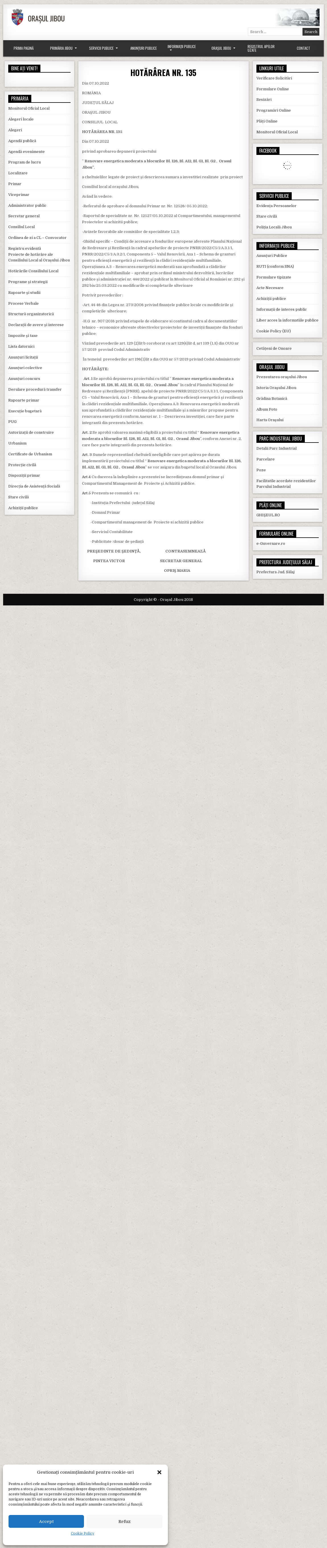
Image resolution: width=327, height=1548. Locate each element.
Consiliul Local (21, 227)
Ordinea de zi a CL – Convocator (37, 238)
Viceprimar (18, 195)
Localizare (18, 173)
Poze (261, 470)
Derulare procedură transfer (35, 389)
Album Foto (266, 409)
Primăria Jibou (61, 48)
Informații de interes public (281, 309)
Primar (14, 184)
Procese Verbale (23, 303)
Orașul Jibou (221, 48)
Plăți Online (266, 121)
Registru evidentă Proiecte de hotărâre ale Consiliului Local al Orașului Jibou (39, 254)
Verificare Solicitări (274, 78)
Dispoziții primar (24, 475)
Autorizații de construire (31, 432)
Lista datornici (21, 346)
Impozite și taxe (23, 335)
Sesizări (264, 99)
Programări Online (273, 110)
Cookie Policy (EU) (273, 331)
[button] (159, 1472)
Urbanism (17, 443)
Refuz (124, 1521)
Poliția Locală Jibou (274, 227)
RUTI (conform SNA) (275, 266)
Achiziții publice (23, 508)
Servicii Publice (101, 48)
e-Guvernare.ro (270, 543)
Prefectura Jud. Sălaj (275, 572)
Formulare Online (272, 89)
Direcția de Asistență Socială (34, 486)
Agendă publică (22, 141)
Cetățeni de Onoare (274, 348)
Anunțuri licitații (23, 357)
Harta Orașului (269, 420)
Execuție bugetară (25, 411)
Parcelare (265, 459)
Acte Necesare (269, 288)
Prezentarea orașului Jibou (281, 377)
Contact (303, 48)
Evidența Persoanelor (276, 206)
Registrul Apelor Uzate (261, 48)
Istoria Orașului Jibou (276, 388)
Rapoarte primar (23, 400)
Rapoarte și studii (24, 292)
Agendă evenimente (26, 152)
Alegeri (15, 130)
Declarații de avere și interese (36, 325)
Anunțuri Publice (143, 48)
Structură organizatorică (31, 314)
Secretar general (24, 216)
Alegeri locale (21, 119)
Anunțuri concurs (24, 378)
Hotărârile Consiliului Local (33, 271)
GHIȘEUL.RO (268, 515)
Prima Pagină (24, 48)
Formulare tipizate (273, 277)
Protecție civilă (22, 465)
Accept (46, 1521)
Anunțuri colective (25, 368)
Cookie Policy (82, 1533)
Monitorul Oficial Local (29, 108)
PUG (12, 421)
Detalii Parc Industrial (276, 448)
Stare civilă (18, 497)
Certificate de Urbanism (30, 454)
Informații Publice (182, 46)
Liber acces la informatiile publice (287, 320)
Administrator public (27, 205)
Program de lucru (24, 162)
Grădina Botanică (271, 398)
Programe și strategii (28, 282)
